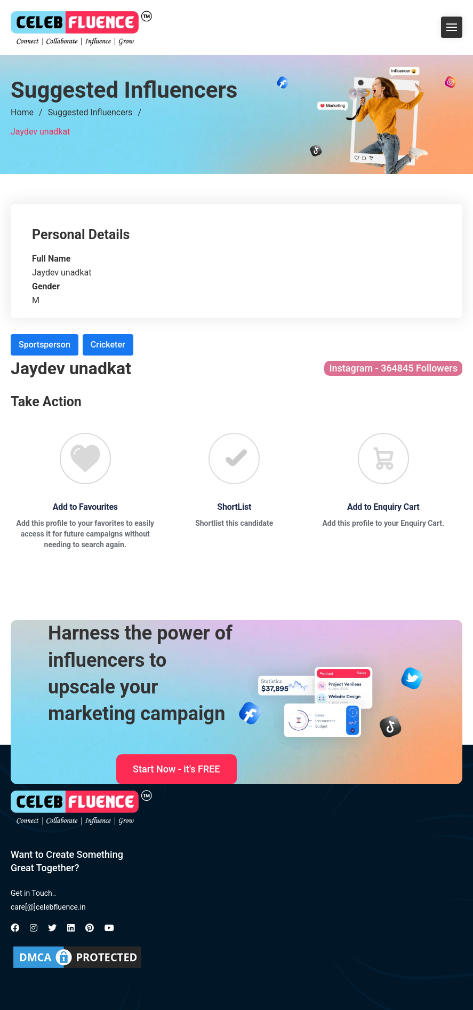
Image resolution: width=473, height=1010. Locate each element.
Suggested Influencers (90, 112)
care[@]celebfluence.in (48, 907)
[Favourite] (85, 458)
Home (22, 112)
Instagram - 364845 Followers (393, 368)
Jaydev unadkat (40, 132)
